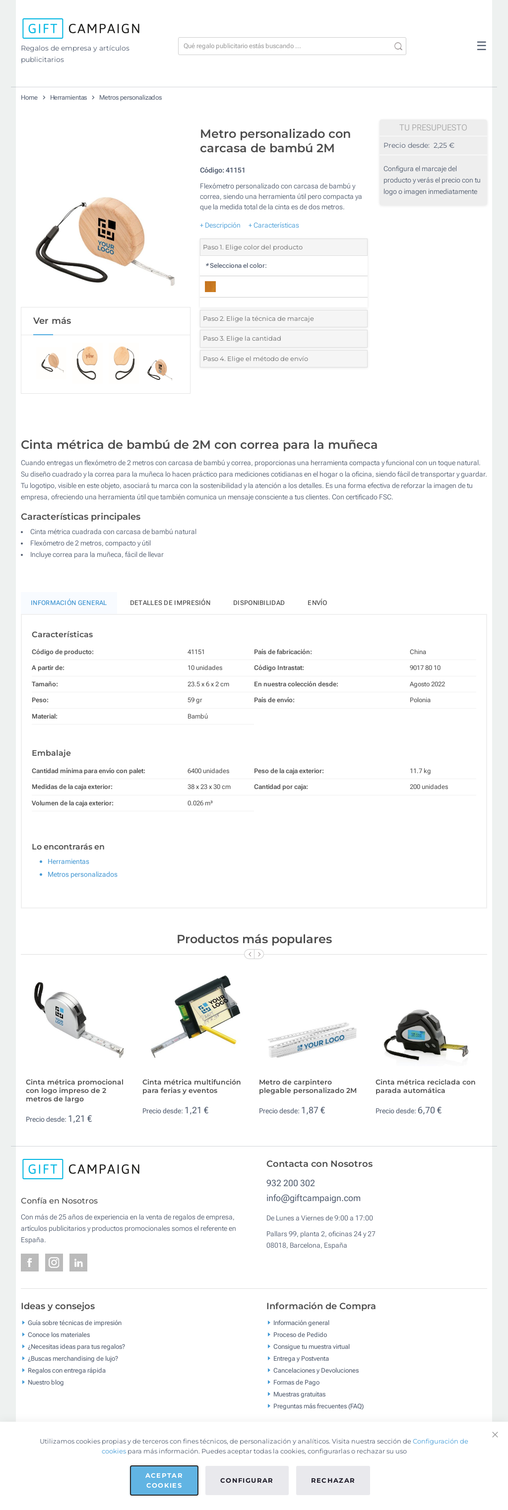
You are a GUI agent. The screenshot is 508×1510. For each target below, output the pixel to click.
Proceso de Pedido (300, 1336)
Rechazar (333, 1480)
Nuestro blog (46, 1384)
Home (29, 97)
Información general (301, 1324)
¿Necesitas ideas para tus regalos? (76, 1348)
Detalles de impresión (170, 604)
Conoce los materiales (59, 1336)
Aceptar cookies (164, 1480)
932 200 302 (290, 1184)
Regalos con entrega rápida (67, 1372)
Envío (317, 604)
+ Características (274, 225)
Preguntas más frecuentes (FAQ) (318, 1407)
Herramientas (68, 97)
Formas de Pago (296, 1384)
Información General (69, 604)
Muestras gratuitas (299, 1395)
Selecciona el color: (236, 265)
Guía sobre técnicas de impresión (75, 1324)
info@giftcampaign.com (313, 1199)
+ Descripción (220, 225)
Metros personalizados (130, 97)
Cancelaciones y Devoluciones (316, 1372)
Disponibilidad (259, 604)
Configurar (247, 1480)
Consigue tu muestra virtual (311, 1348)
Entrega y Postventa (301, 1360)
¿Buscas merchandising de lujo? (73, 1360)
